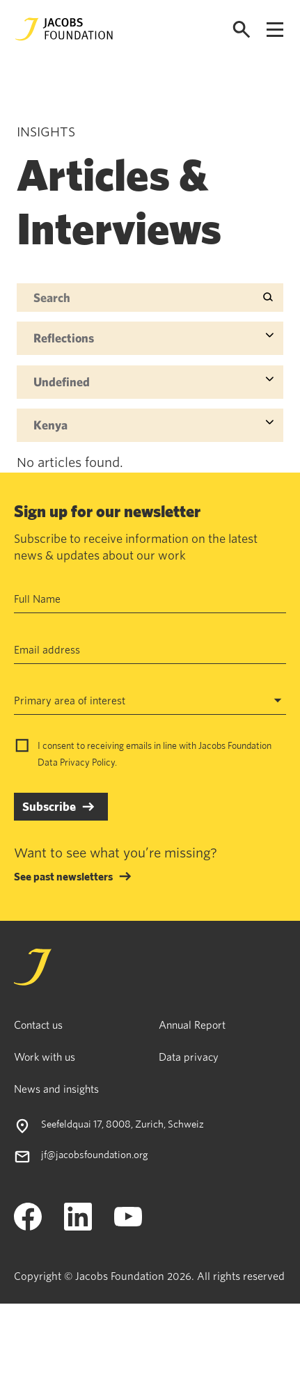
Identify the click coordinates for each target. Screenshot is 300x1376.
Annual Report (192, 1024)
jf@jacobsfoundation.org (94, 1154)
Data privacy (189, 1056)
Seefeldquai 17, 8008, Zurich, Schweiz (122, 1124)
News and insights (56, 1088)
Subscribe (49, 806)
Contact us (38, 1024)
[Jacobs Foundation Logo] (64, 29)
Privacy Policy (87, 762)
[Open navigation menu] (275, 29)
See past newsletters (63, 876)
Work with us (44, 1056)
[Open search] (241, 29)
